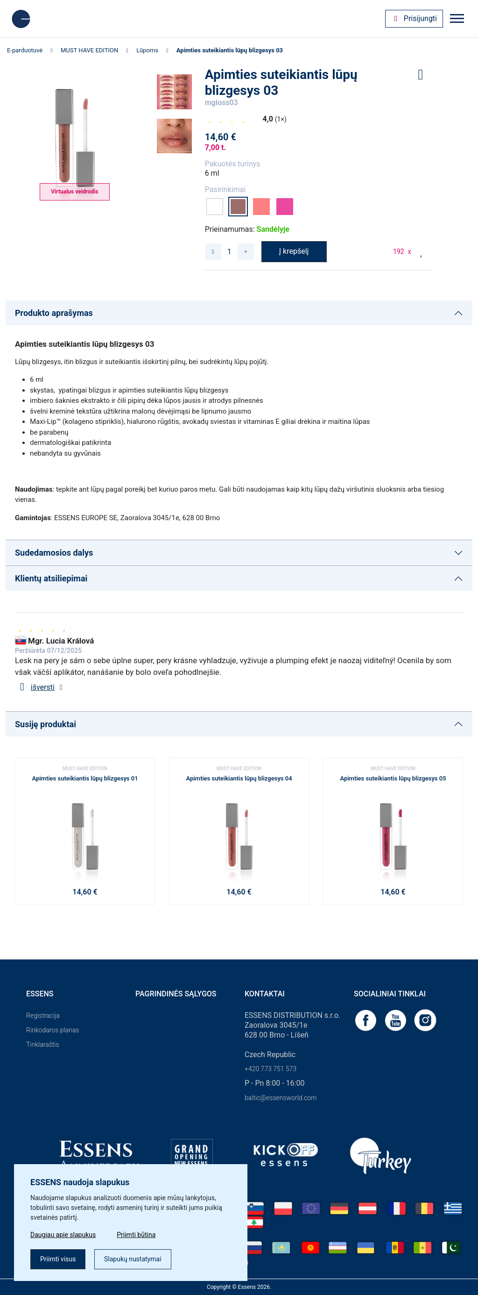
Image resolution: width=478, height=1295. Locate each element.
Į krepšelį (294, 251)
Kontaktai (265, 993)
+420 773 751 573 (270, 1069)
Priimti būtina (136, 1234)
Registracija (43, 1015)
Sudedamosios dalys (54, 553)
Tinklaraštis (42, 1044)
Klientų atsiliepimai (51, 578)
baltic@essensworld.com (280, 1098)
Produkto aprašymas (54, 313)
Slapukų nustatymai (133, 1259)
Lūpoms (147, 50)
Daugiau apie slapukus (63, 1234)
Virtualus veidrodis (74, 191)
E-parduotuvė (24, 50)
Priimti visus (58, 1259)
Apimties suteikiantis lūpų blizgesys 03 (229, 50)
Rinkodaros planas (52, 1030)
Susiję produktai (45, 724)
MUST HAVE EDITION (89, 50)
